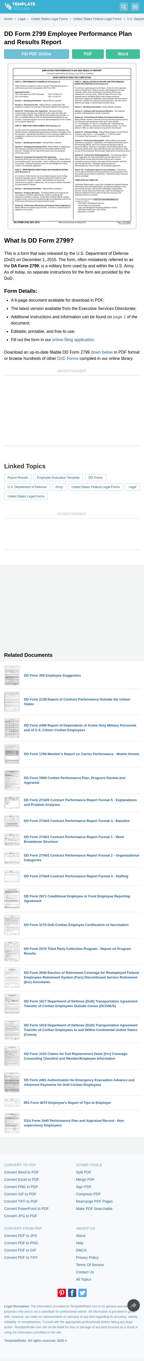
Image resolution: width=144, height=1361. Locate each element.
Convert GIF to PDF (20, 1194)
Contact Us (85, 1272)
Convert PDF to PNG (21, 1243)
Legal (132, 487)
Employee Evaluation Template (58, 477)
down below (102, 352)
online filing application (73, 340)
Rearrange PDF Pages (94, 1201)
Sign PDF (84, 1187)
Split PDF (83, 1172)
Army (59, 487)
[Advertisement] (72, 410)
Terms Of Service (90, 1265)
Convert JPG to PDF (20, 1216)
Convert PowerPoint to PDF (26, 1209)
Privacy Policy (87, 1257)
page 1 (119, 317)
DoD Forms (68, 358)
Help (80, 1243)
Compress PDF (88, 1194)
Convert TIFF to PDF (21, 1201)
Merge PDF (85, 1179)
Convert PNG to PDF (21, 1187)
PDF (88, 54)
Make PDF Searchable (94, 1209)
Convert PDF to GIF (20, 1250)
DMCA (81, 1250)
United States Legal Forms (26, 496)
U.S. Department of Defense (27, 487)
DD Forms (95, 477)
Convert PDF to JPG (20, 1236)
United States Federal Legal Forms (96, 487)
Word (123, 54)
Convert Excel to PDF (21, 1179)
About (81, 1236)
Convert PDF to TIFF (21, 1257)
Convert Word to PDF (21, 1172)
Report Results (18, 477)
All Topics (83, 1279)
